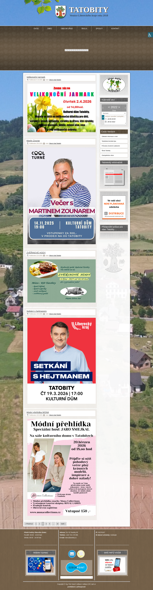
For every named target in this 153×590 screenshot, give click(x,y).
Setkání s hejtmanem (37, 311)
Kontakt (115, 29)
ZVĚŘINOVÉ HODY (36, 252)
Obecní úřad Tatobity (55, 80)
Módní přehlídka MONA (38, 412)
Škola (84, 29)
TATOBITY (88, 9)
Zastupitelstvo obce (108, 155)
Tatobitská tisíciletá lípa (109, 141)
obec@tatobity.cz (71, 537)
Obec (49, 29)
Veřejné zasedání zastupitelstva (115, 116)
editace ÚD (86, 584)
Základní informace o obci (110, 136)
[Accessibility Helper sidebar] (150, 34)
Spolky (99, 29)
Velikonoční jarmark (36, 77)
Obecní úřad (67, 29)
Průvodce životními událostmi (111, 146)
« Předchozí (29, 524)
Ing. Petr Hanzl (71, 584)
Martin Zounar (33, 140)
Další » (63, 524)
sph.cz (93, 584)
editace (79, 584)
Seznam (105, 113)
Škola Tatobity (106, 150)
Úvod (36, 29)
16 (57, 524)
